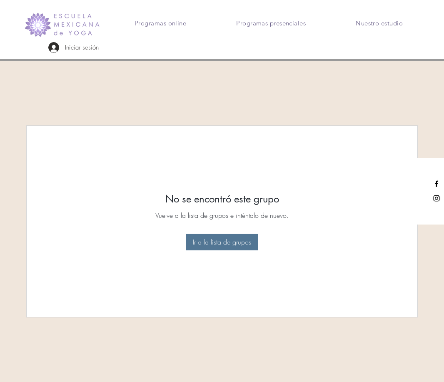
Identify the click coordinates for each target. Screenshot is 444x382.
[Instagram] (436, 198)
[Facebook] (436, 184)
